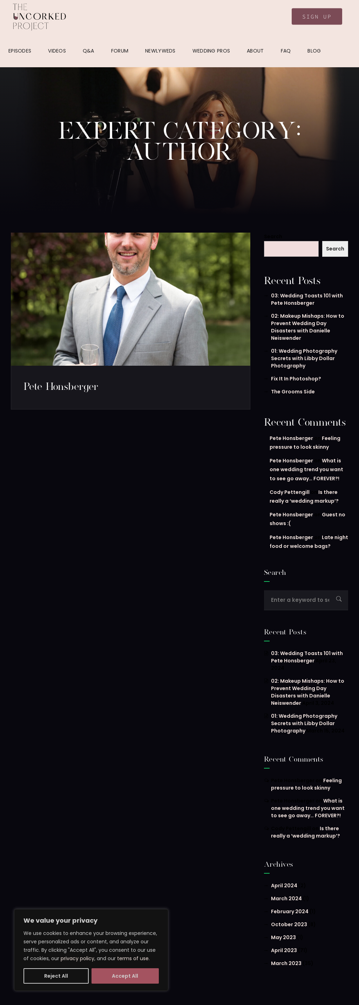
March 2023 (286, 963)
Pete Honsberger (60, 386)
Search (273, 236)
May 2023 (283, 937)
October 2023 (289, 924)
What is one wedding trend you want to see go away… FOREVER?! (306, 469)
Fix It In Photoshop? (296, 378)
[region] (91, 950)
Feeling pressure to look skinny (306, 784)
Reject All (56, 975)
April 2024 (284, 885)
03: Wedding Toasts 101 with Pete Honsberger (307, 299)
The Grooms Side (293, 391)
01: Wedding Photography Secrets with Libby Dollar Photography (304, 358)
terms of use (133, 958)
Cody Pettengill (290, 492)
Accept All (125, 975)
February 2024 (290, 911)
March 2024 (286, 898)
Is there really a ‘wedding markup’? (305, 832)
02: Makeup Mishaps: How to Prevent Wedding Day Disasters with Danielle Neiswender (307, 327)
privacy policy (77, 958)
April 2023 (284, 950)
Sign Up (317, 16)
